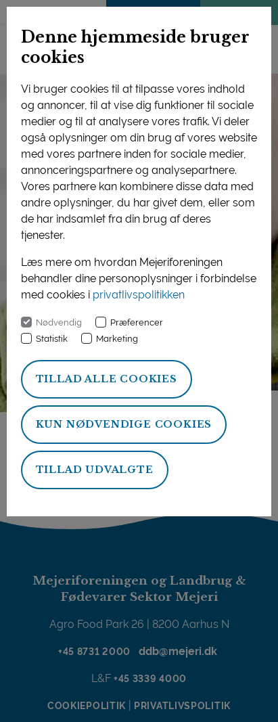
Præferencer (136, 322)
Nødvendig (59, 322)
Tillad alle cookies (106, 379)
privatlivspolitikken (139, 294)
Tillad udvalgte (95, 470)
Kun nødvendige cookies (124, 424)
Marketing (117, 339)
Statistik (52, 339)
